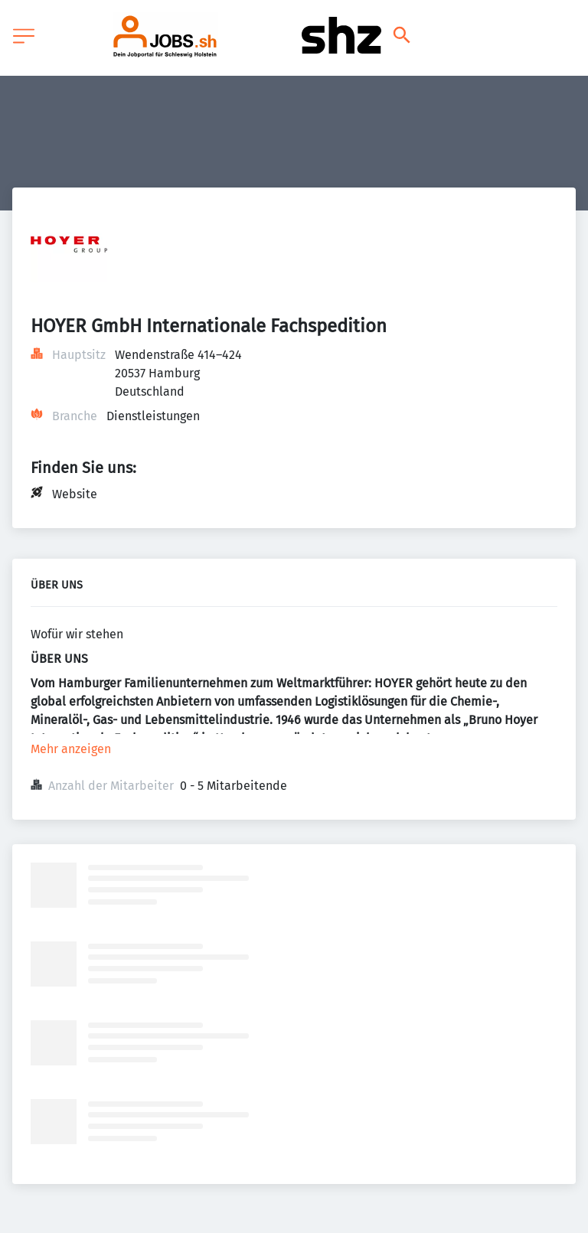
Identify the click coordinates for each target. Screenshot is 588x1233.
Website (74, 494)
